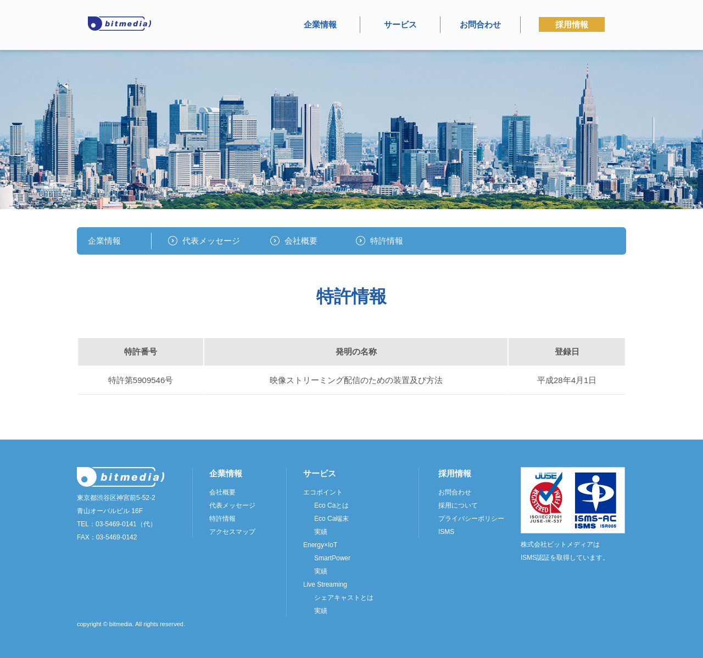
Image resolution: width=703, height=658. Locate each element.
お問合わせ (480, 24)
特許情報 (386, 240)
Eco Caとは (331, 505)
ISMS (446, 532)
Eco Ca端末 (331, 518)
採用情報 (571, 24)
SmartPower (332, 558)
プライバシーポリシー (471, 518)
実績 (320, 532)
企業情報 (320, 24)
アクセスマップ (232, 532)
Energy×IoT (320, 545)
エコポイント (323, 492)
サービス (400, 24)
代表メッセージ (211, 240)
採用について (458, 505)
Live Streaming (325, 584)
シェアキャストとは (343, 597)
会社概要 (300, 240)
